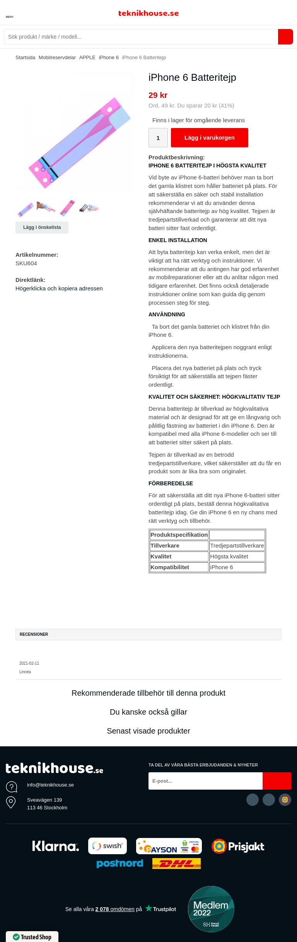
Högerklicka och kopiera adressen (59, 288)
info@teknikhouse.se (50, 785)
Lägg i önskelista (42, 227)
